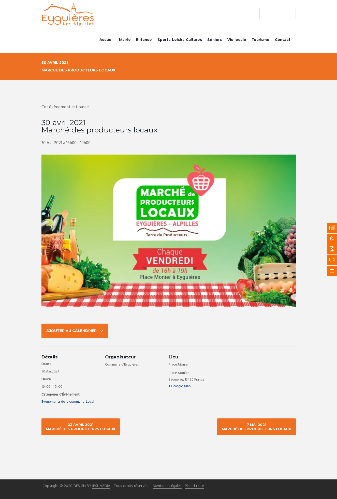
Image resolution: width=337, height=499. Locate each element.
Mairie (125, 40)
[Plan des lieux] (264, 372)
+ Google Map (180, 386)
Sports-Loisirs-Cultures (179, 40)
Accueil (106, 40)
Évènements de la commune (62, 402)
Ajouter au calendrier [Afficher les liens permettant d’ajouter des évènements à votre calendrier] (71, 330)
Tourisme (260, 40)
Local (90, 402)
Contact (282, 40)
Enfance (144, 40)
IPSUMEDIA (101, 486)
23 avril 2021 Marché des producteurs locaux (80, 427)
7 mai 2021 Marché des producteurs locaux (256, 427)
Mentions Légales (167, 486)
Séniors (214, 40)
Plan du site (194, 486)
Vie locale (236, 40)
